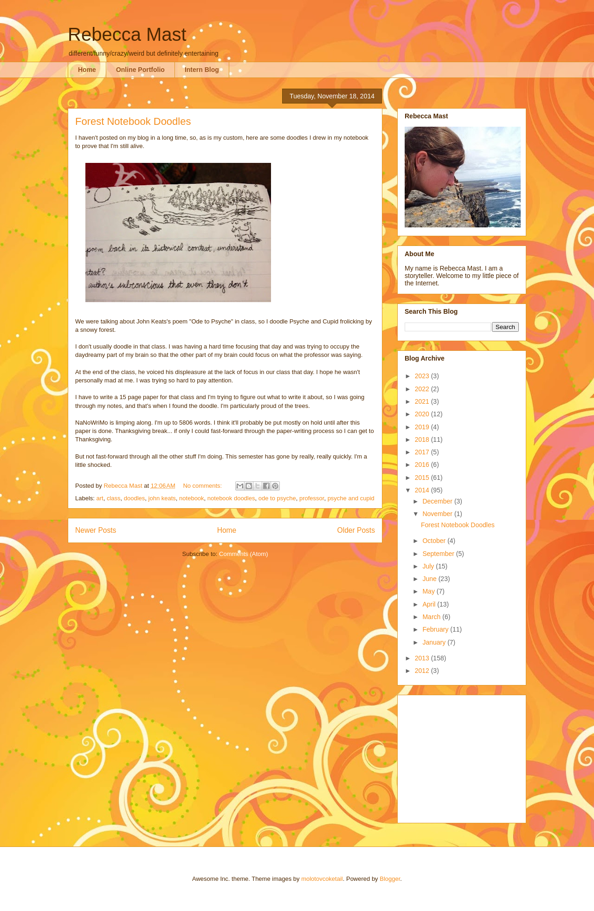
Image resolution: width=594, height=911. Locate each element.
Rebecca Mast (127, 34)
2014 (423, 490)
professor (311, 498)
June (430, 578)
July (429, 566)
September (439, 553)
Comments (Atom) (243, 553)
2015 (423, 477)
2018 (423, 439)
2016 (423, 464)
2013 (423, 658)
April (429, 604)
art (100, 498)
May (429, 591)
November (438, 513)
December (438, 501)
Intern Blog (202, 69)
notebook (191, 498)
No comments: (203, 485)
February (436, 629)
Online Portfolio (140, 69)
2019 (423, 427)
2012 (423, 670)
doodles (134, 498)
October (434, 540)
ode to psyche (277, 498)
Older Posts (356, 530)
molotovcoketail (322, 878)
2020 (423, 414)
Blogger (390, 878)
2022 (423, 389)
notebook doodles (231, 498)
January (434, 642)
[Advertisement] (463, 756)
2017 (423, 452)
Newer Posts (95, 530)
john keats (162, 498)
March (432, 616)
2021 (423, 401)
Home (87, 69)
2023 (423, 376)
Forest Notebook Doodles (133, 121)
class (114, 498)
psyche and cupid (351, 498)
